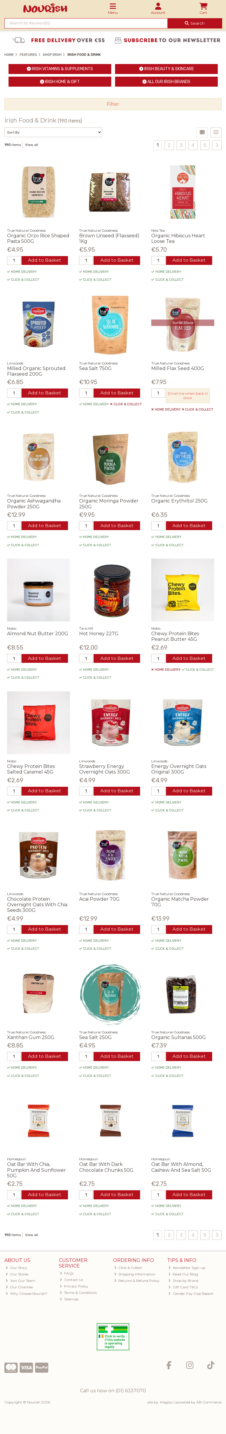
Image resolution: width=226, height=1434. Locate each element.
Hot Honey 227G (99, 634)
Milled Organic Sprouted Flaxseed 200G (36, 371)
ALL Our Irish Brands (166, 81)
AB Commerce (209, 1403)
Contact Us (71, 1281)
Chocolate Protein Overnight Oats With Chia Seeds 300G (37, 905)
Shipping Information (135, 1275)
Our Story (16, 1269)
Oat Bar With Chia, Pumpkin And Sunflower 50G (36, 1171)
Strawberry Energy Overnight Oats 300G (104, 769)
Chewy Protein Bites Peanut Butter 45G (175, 637)
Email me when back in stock (187, 395)
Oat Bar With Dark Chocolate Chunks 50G (106, 1168)
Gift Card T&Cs (183, 1288)
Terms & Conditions (78, 1294)
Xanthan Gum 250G (30, 1038)
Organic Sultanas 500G (178, 1038)
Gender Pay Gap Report (191, 1294)
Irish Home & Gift (60, 81)
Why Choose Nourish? (26, 1294)
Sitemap (69, 1300)
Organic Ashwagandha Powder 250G (34, 504)
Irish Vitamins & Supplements (60, 68)
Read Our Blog (183, 1275)
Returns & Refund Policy (137, 1282)
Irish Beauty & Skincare (166, 68)
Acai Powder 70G (99, 899)
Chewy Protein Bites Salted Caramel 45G (31, 769)
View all (31, 145)
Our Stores (17, 1275)
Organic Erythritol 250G (179, 501)
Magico (166, 1403)
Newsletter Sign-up (186, 1269)
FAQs (67, 1274)
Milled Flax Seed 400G (177, 368)
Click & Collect (128, 1269)
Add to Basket (44, 260)
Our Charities (19, 1288)
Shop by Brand (183, 1282)
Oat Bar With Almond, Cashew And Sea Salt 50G (181, 1168)
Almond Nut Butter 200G (37, 634)
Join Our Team (20, 1282)
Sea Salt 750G (95, 368)
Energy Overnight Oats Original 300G (178, 769)
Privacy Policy (74, 1287)
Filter (113, 104)
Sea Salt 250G (95, 1038)
